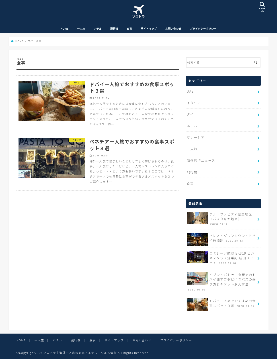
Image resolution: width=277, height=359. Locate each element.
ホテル (98, 29)
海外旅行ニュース (201, 160)
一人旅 (81, 29)
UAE (190, 91)
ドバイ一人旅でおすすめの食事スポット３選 (221, 304)
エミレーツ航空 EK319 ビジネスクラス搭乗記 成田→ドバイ (222, 258)
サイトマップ (149, 29)
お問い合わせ (173, 29)
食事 (129, 29)
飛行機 (114, 29)
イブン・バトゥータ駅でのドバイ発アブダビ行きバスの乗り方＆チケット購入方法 (221, 281)
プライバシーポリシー (203, 29)
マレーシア (196, 137)
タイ (190, 114)
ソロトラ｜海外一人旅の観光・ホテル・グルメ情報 (80, 352)
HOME (64, 29)
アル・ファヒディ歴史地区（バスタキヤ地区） (219, 219)
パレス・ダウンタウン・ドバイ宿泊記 (221, 239)
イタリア (194, 103)
